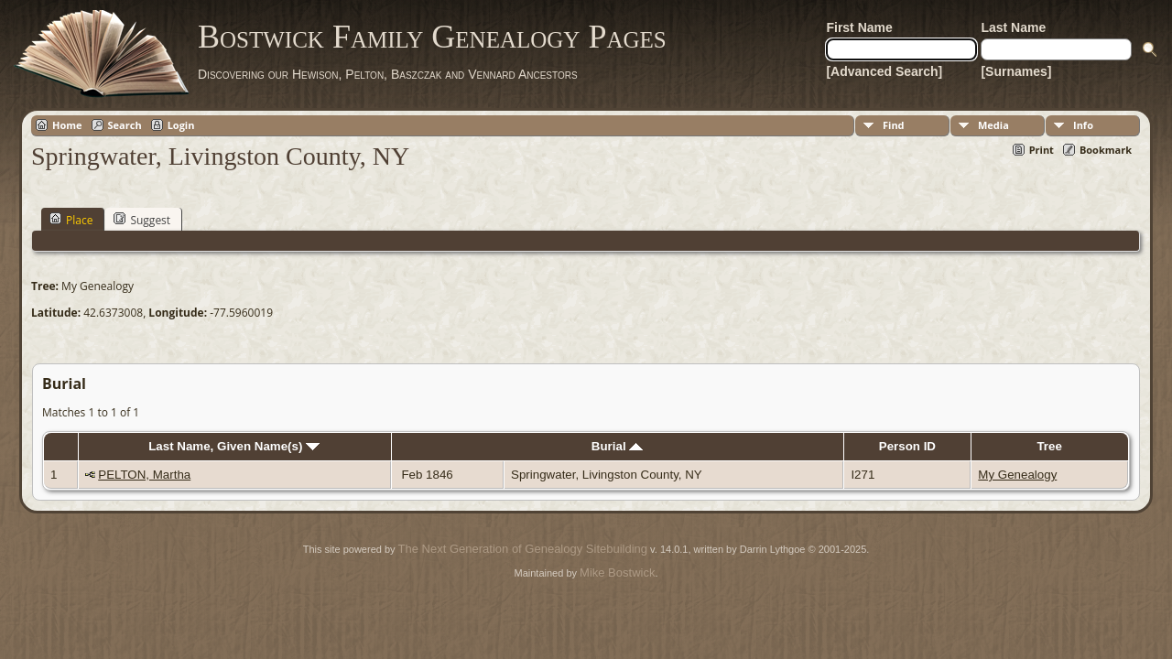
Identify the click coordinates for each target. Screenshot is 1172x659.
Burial (617, 446)
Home (67, 125)
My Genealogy (1017, 474)
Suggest (142, 219)
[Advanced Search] (884, 71)
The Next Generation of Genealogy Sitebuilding (522, 549)
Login (181, 125)
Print (1041, 150)
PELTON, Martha (144, 474)
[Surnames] (1016, 71)
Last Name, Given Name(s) (234, 446)
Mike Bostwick (617, 572)
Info (1083, 125)
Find (894, 125)
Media (993, 125)
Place (70, 219)
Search (125, 125)
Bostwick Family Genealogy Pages (432, 36)
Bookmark (1106, 150)
